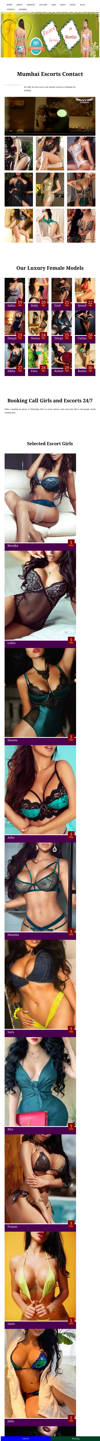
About (20, 5)
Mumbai (23, 9)
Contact (11, 9)
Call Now (25, 1439)
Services (31, 5)
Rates (62, 5)
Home (9, 5)
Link (53, 5)
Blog (82, 5)
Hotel (73, 5)
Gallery (43, 5)
